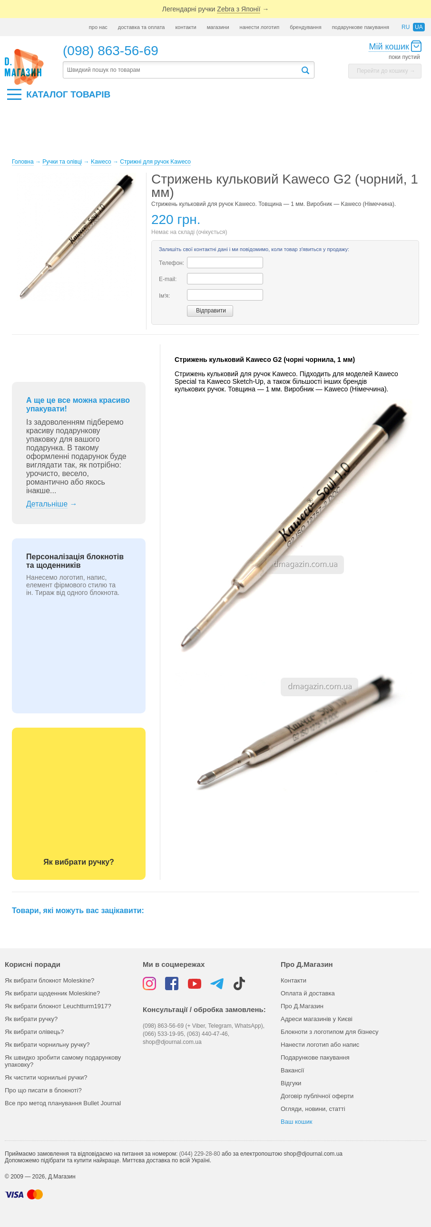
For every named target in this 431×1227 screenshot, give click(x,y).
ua (419, 27)
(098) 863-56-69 (110, 50)
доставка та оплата (141, 27)
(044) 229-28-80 (199, 1153)
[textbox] (182, 70)
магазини (218, 27)
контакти (185, 27)
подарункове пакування (360, 27)
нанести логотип (260, 27)
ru (406, 27)
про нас (98, 27)
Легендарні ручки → (215, 9)
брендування (305, 27)
